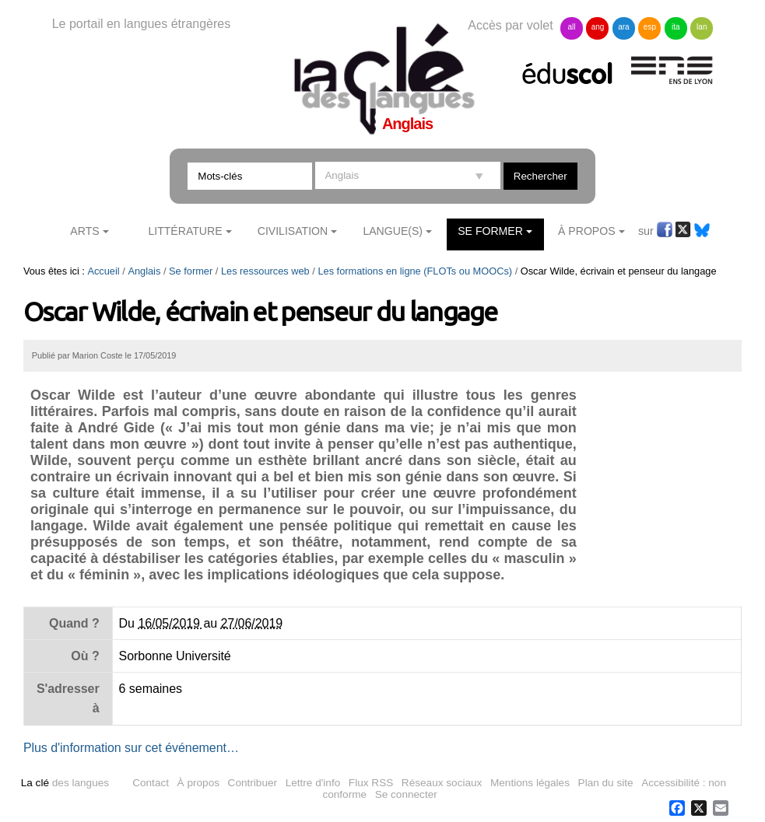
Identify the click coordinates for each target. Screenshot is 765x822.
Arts (84, 231)
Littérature (185, 231)
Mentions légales (530, 783)
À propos (198, 783)
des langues (65, 783)
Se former (490, 231)
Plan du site (605, 783)
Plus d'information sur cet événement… (131, 747)
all (572, 27)
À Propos (587, 231)
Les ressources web (265, 271)
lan (702, 27)
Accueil (103, 271)
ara (623, 27)
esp (650, 27)
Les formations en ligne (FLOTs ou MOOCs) (415, 271)
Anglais (144, 271)
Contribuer (252, 783)
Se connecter (406, 794)
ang (598, 27)
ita (676, 27)
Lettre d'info (313, 783)
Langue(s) (393, 231)
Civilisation (293, 231)
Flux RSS (371, 783)
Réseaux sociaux (442, 783)
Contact (150, 783)
